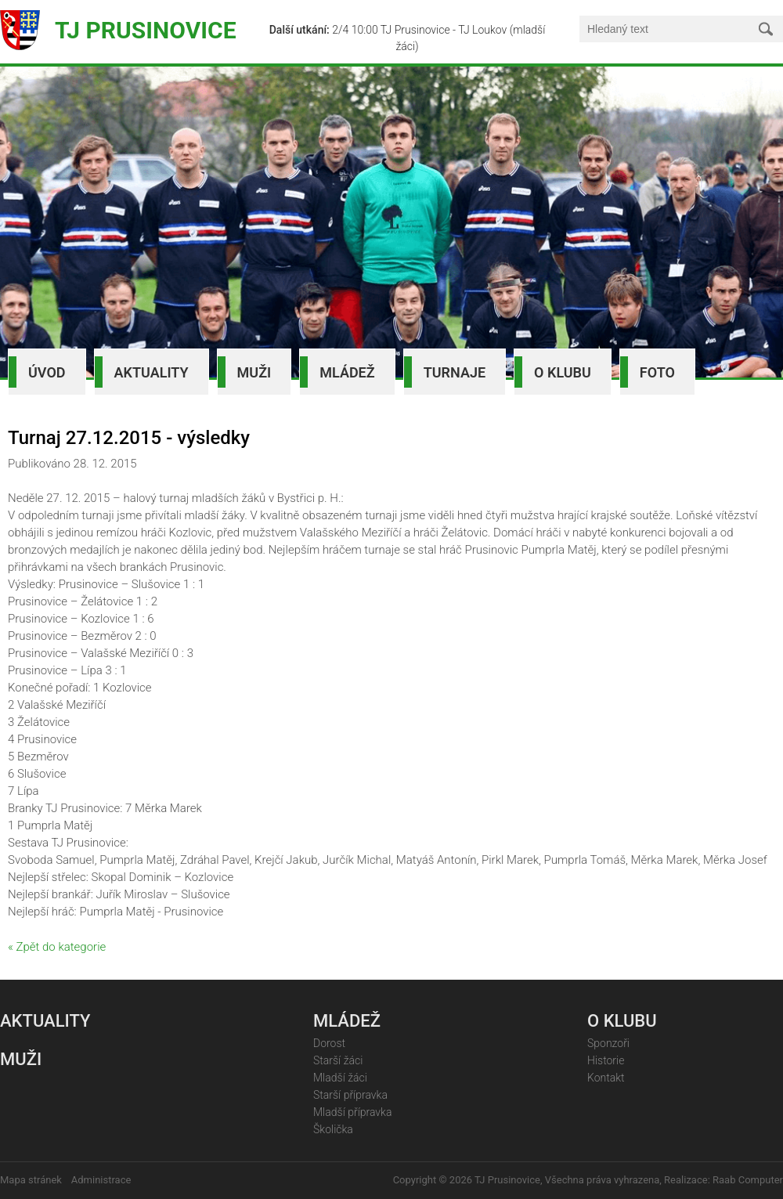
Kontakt (606, 1077)
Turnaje (454, 372)
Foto (657, 372)
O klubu (562, 372)
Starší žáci (338, 1060)
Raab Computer (748, 1180)
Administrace (101, 1180)
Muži (254, 372)
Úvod (47, 372)
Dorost (329, 1043)
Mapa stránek (31, 1180)
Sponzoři (608, 1043)
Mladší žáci (340, 1077)
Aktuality (151, 372)
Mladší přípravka (352, 1112)
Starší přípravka (350, 1095)
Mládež (346, 372)
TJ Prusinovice (145, 30)
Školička (333, 1129)
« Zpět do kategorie (57, 947)
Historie (605, 1060)
